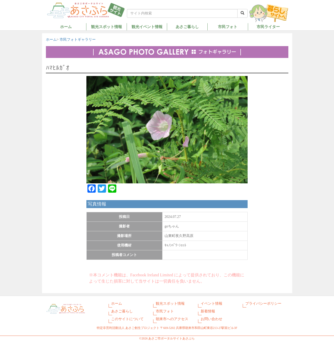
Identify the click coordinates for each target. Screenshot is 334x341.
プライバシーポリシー (263, 303)
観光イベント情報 (147, 26)
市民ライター (268, 26)
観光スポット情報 (106, 26)
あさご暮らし (187, 26)
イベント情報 (211, 303)
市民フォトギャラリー (78, 39)
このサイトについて (127, 319)
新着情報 (208, 311)
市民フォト (227, 26)
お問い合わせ (211, 319)
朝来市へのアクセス (172, 319)
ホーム (66, 26)
